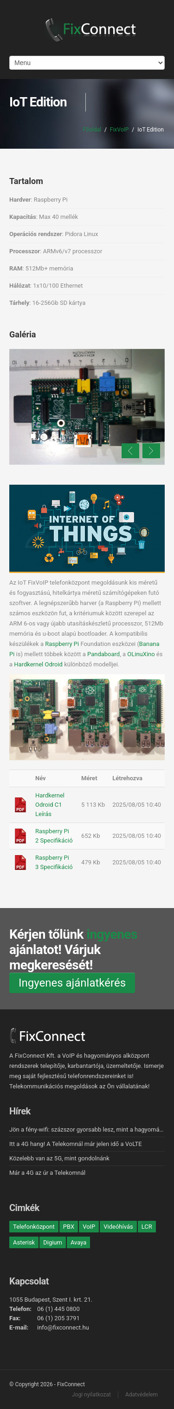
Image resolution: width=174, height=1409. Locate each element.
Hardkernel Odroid (38, 664)
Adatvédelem (141, 1394)
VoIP (89, 1226)
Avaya (78, 1242)
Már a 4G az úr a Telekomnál (47, 1172)
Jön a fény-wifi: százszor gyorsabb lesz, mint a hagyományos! (91, 1129)
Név (40, 778)
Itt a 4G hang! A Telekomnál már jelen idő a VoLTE (75, 1143)
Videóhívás (118, 1226)
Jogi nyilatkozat (91, 1394)
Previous (130, 450)
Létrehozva (127, 778)
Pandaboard (103, 654)
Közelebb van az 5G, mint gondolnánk (59, 1158)
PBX (68, 1226)
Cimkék (24, 1207)
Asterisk (24, 1242)
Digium (52, 1242)
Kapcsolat (29, 1281)
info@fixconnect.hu (63, 1327)
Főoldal (92, 129)
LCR (147, 1226)
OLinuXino (141, 654)
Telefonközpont (34, 1226)
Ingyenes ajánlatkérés (72, 982)
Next (151, 450)
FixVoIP (119, 129)
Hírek (20, 1111)
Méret (89, 778)
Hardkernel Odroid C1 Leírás (49, 804)
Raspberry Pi (62, 643)
